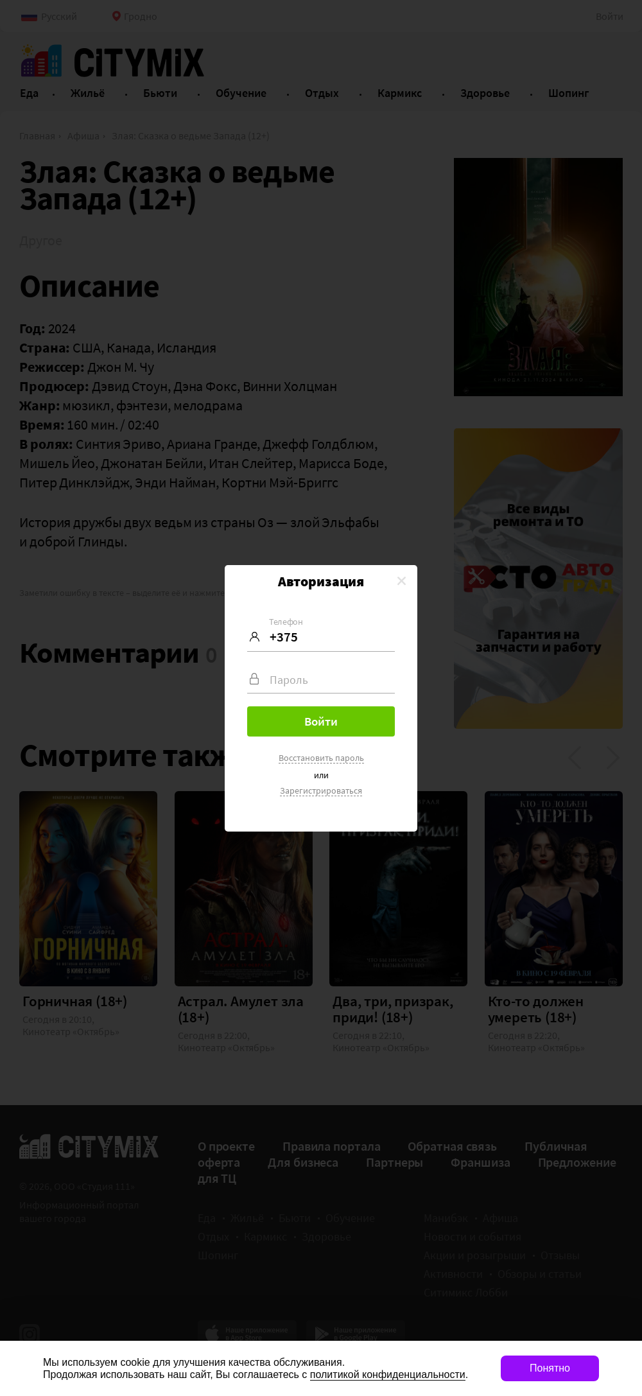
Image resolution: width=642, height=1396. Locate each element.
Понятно (550, 1368)
